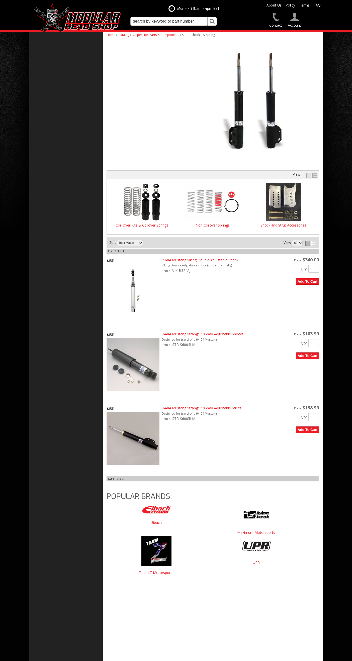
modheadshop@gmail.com (199, 606)
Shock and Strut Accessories (283, 225)
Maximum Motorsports (256, 533)
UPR (256, 563)
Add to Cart (307, 281)
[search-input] (169, 21)
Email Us (46, 421)
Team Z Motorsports (156, 573)
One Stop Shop (50, 373)
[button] (173, 21)
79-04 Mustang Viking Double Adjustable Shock (200, 260)
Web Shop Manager (227, 655)
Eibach (156, 523)
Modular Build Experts (56, 388)
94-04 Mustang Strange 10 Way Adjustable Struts (201, 408)
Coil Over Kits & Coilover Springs (142, 225)
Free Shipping (50, 363)
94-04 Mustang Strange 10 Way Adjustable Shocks (202, 334)
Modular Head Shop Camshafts (64, 353)
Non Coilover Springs (213, 225)
